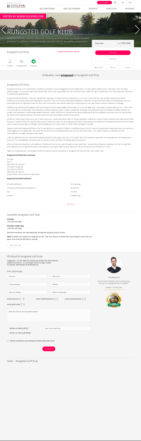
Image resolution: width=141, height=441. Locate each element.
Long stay (111, 8)
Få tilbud (104, 3)
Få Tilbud (113, 53)
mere (126, 68)
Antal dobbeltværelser (45, 299)
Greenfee (113, 59)
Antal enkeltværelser (73, 299)
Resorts (93, 8)
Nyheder (129, 8)
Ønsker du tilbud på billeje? (20, 333)
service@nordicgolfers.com (114, 290)
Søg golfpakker (71, 8)
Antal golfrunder (14, 305)
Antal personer (13, 299)
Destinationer (47, 8)
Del (112, 68)
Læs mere (70, 205)
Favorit (99, 68)
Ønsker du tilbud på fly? (18, 329)
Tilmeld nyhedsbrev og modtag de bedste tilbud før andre (32, 341)
